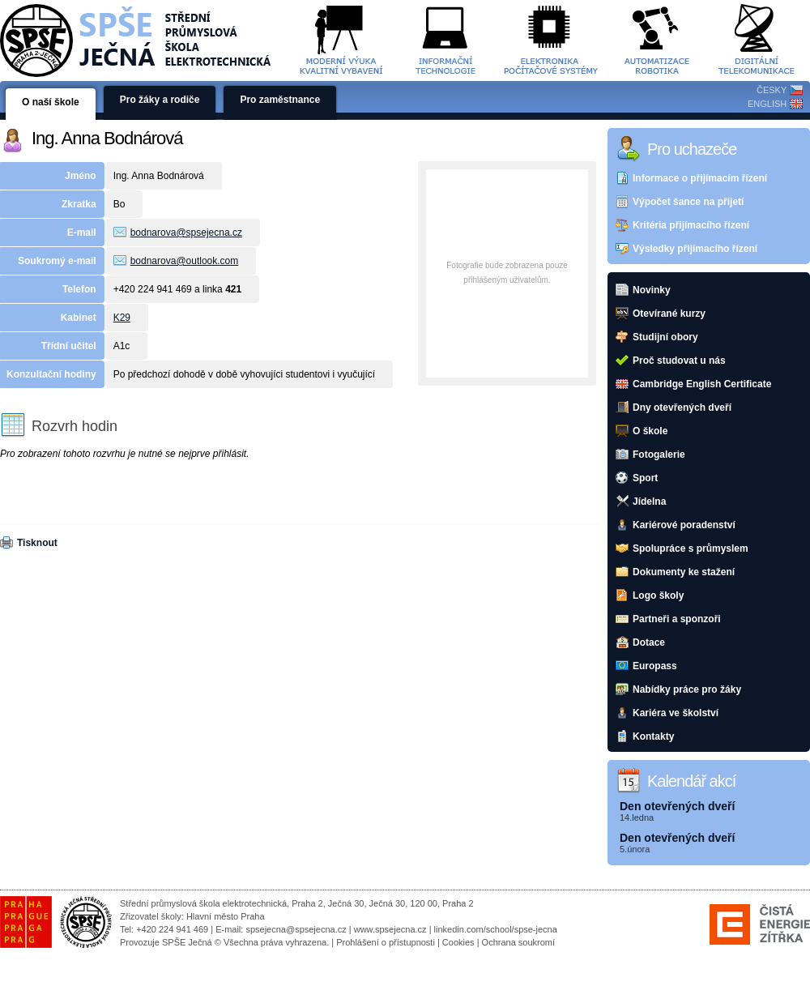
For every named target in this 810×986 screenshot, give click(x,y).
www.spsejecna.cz (390, 929)
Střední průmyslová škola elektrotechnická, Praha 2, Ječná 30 (242, 903)
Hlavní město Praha (225, 916)
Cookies (458, 942)
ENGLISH (767, 104)
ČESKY (772, 90)
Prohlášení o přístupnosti (385, 942)
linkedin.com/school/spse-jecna (495, 929)
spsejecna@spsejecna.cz (295, 929)
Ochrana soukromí (518, 942)
